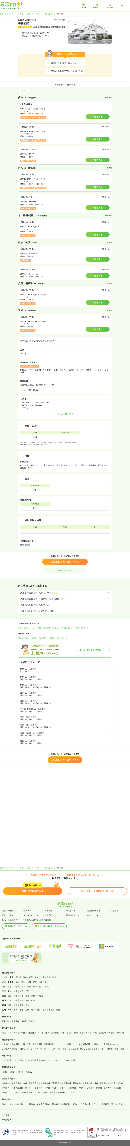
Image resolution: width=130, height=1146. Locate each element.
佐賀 (21, 1010)
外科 (96, 1083)
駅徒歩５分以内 (43, 1104)
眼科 (63, 1088)
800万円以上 (71, 1060)
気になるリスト (115, 911)
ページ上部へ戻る (65, 570)
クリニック (60, 1044)
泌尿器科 (90, 1088)
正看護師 (6, 1021)
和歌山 (40, 996)
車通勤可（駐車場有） (40, 638)
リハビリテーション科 (30, 1092)
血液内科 (67, 1083)
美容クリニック (73, 1044)
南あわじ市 (48, 14)
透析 (47, 1033)
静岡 (21, 991)
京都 (16, 996)
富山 (23, 982)
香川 (16, 1005)
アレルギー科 (48, 1092)
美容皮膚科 (16, 1083)
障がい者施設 (86, 1049)
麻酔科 (5, 1092)
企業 (122, 1049)
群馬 (47, 987)
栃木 (41, 987)
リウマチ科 (14, 1092)
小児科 (47, 1088)
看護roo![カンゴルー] (7, 14)
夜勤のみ (29, 1072)
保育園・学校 (91, 1033)
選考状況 (48, 911)
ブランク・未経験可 (100, 1104)
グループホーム (63, 1049)
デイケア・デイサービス (44, 1049)
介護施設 (96, 1044)
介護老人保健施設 (9, 1049)
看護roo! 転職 (25, 14)
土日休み (31, 1104)
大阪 (10, 996)
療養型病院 (37, 1044)
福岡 (15, 1010)
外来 (10, 1033)
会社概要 (6, 1115)
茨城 (35, 987)
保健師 (24, 1021)
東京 (10, 987)
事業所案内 (6, 1120)
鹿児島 (51, 1010)
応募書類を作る (93, 911)
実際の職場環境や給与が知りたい (67, 71)
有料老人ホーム (25, 1049)
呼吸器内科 (33, 1083)
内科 (25, 1083)
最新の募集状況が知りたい (64, 63)
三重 (27, 991)
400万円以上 (20, 1060)
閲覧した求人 (7, 915)
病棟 (4, 1033)
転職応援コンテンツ (53, 915)
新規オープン (7, 1104)
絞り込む (23, 90)
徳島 (10, 1005)
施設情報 (71, 84)
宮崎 (45, 1010)
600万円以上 (46, 1060)
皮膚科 (81, 1088)
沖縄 (58, 1010)
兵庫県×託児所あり (82, 628)
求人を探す (70, 911)
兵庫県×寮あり (67, 628)
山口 (33, 1000)
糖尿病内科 (87, 1083)
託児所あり (61, 638)
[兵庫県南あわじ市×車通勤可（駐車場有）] (65, 599)
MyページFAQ (93, 915)
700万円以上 (58, 1060)
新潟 (17, 982)
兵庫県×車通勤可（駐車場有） (49, 628)
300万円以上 (7, 1060)
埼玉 (23, 987)
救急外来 (32, 1033)
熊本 (33, 1010)
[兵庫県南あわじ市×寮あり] (65, 605)
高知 (27, 1005)
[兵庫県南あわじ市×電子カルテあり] (65, 593)
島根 (27, 1000)
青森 (25, 977)
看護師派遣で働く (73, 915)
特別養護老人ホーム (110, 1044)
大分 (39, 1010)
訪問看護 (55, 1033)
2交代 (4, 1072)
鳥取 (21, 1000)
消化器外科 (6, 1088)
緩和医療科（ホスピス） (66, 1092)
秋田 (42, 977)
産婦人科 (56, 1088)
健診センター (99, 1049)
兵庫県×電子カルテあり (26, 628)
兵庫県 (37, 14)
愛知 (10, 991)
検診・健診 (79, 1033)
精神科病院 (49, 1044)
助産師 (32, 1021)
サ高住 (75, 1049)
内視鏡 (111, 1033)
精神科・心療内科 (103, 1088)
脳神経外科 (18, 1088)
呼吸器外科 (104, 1083)
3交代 (11, 1072)
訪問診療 (103, 1033)
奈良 (33, 996)
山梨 (41, 982)
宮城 (37, 977)
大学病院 (15, 1044)
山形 (48, 977)
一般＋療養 (26, 1044)
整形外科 (29, 1088)
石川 (29, 982)
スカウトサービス (30, 915)
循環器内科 (56, 1083)
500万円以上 (33, 1060)
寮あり (52, 638)
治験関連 (120, 1033)
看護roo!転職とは (9, 911)
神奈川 (16, 987)
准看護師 (15, 1021)
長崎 (27, 1010)
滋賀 (27, 996)
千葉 (29, 987)
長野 (46, 982)
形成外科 (38, 1088)
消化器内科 (45, 1083)
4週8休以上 (20, 1104)
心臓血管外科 (117, 1083)
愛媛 (21, 1005)
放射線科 (117, 1088)
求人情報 (58, 84)
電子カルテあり (24, 638)
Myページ (27, 911)
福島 (54, 977)
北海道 (18, 977)
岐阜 (16, 991)
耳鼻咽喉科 (72, 1088)
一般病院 (6, 1044)
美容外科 (6, 1083)
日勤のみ (19, 1072)
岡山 (16, 1000)
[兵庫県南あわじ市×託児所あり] (65, 611)
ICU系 (40, 1033)
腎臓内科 (77, 1083)
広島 (10, 1000)
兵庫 (21, 996)
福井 (35, 982)
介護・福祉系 (66, 1033)
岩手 (31, 977)
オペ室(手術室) (20, 1033)
